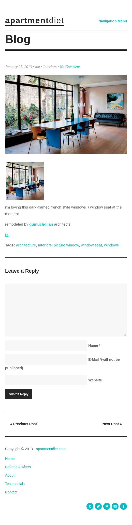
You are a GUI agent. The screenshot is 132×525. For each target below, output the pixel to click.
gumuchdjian (41, 224)
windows (111, 245)
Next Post (112, 424)
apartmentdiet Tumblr (89, 506)
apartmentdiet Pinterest (106, 506)
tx (6, 234)
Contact (11, 492)
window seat (91, 245)
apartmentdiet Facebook (123, 506)
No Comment (70, 67)
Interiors (50, 67)
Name (94, 345)
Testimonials (15, 484)
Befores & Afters (18, 467)
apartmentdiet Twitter (98, 506)
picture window (66, 245)
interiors (45, 245)
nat (37, 67)
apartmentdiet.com (51, 449)
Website (95, 380)
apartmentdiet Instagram (115, 506)
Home (9, 459)
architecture (26, 245)
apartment (34, 20)
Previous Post (23, 424)
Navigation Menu (112, 21)
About (9, 475)
